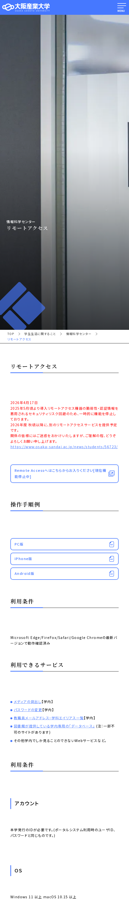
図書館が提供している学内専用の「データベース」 (54, 726)
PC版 (19, 544)
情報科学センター (79, 333)
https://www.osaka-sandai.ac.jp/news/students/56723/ (64, 446)
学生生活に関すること (40, 333)
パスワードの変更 (28, 709)
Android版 (24, 573)
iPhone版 (23, 558)
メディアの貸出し (27, 701)
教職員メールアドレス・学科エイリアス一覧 (49, 717)
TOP (10, 333)
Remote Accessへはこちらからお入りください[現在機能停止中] (60, 473)
